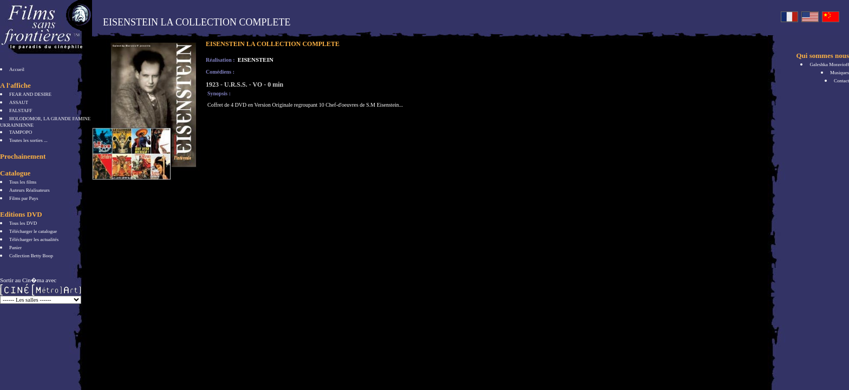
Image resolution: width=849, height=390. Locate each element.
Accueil (16, 69)
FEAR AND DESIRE (30, 94)
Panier (15, 247)
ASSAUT (18, 102)
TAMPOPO (20, 132)
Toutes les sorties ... (28, 140)
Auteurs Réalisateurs (29, 190)
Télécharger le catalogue (33, 231)
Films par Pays (23, 198)
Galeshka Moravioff (829, 64)
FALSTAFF (20, 110)
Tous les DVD (23, 223)
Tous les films (22, 182)
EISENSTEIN (254, 59)
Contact (841, 80)
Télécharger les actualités (33, 239)
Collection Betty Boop (31, 255)
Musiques (839, 72)
